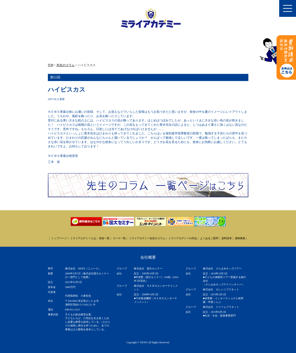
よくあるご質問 (209, 238)
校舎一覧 (104, 238)
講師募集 (240, 238)
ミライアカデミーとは (83, 238)
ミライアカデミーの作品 (182, 238)
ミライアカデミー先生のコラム (147, 238)
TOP (50, 65)
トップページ (59, 238)
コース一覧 (119, 238)
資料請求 (226, 238)
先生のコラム (65, 65)
